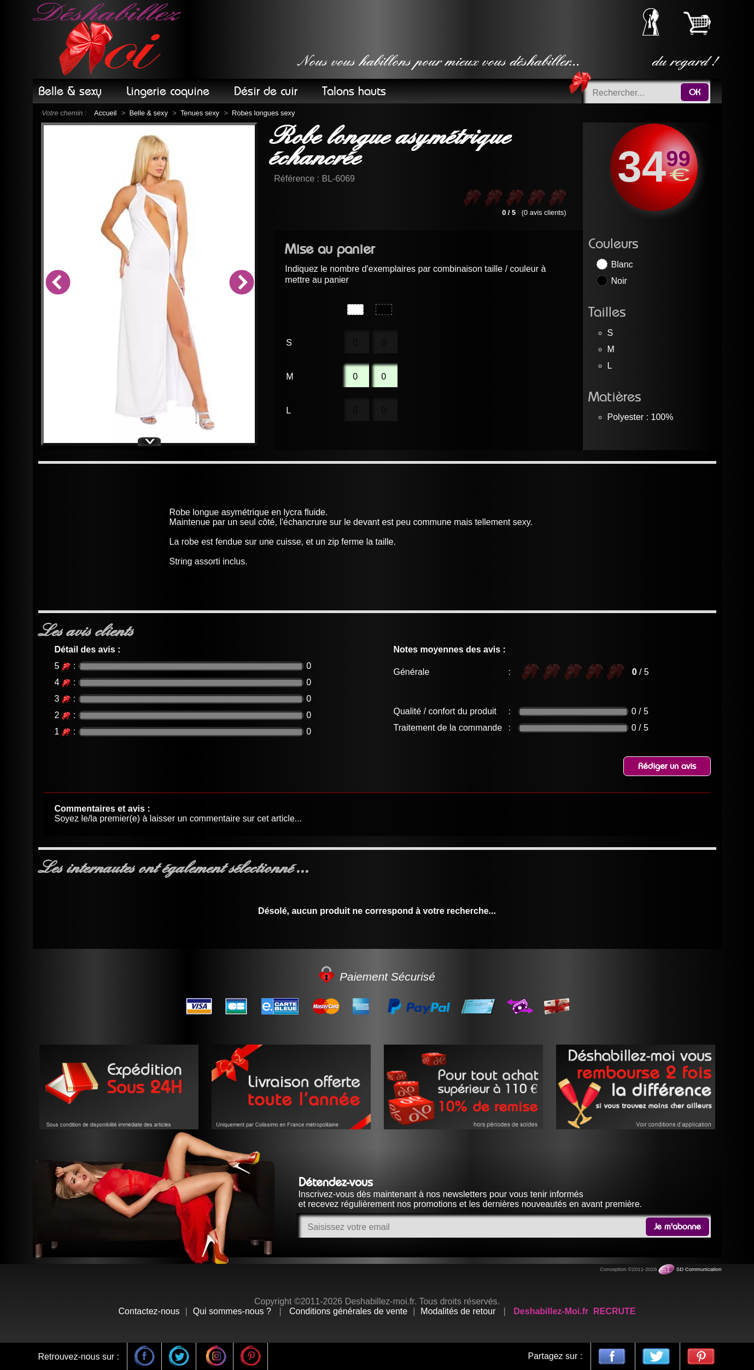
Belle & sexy (148, 113)
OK (694, 92)
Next (241, 283)
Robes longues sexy (263, 113)
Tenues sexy (199, 113)
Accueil (105, 113)
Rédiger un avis (667, 766)
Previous (57, 283)
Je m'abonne (677, 1227)
